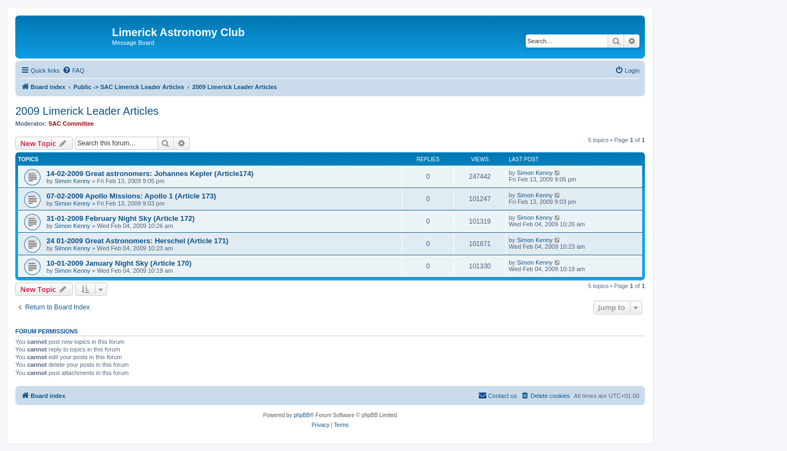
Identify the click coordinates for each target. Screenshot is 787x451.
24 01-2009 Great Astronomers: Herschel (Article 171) (137, 241)
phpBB (301, 415)
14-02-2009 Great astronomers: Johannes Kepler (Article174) (150, 173)
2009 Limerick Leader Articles (86, 111)
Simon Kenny (72, 181)
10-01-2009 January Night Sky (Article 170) (118, 263)
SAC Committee (71, 123)
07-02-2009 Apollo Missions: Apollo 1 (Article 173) (131, 196)
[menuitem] (73, 70)
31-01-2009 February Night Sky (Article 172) (120, 218)
